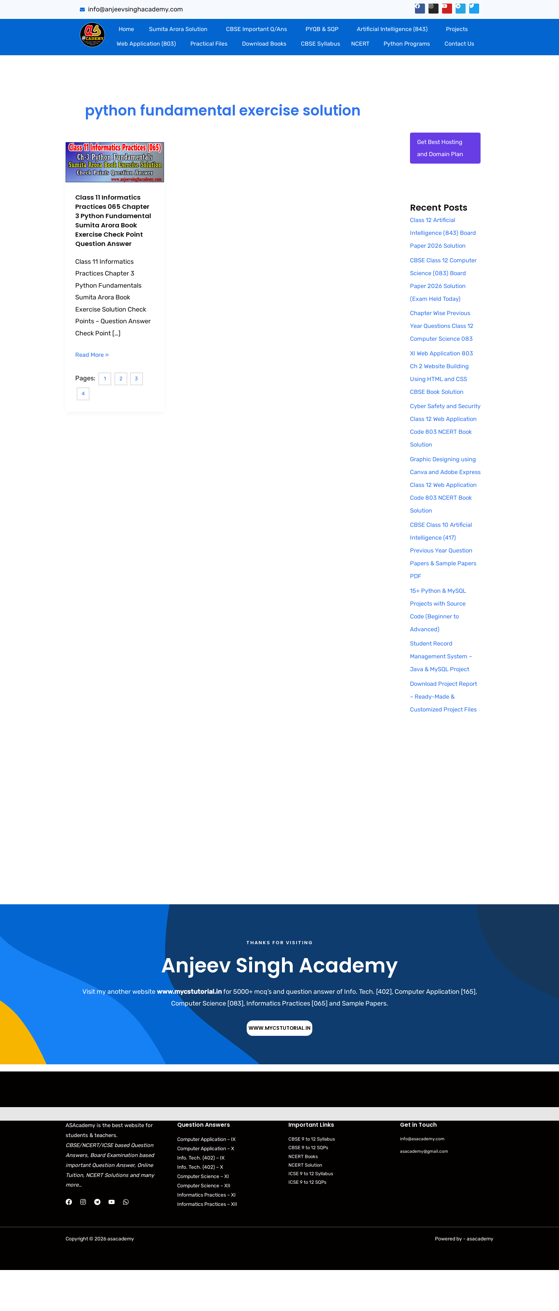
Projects (457, 29)
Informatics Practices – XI (206, 1236)
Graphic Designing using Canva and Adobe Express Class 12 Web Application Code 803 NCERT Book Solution (445, 512)
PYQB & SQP (322, 29)
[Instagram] (83, 1243)
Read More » (93, 363)
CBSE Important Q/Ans (256, 29)
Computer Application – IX (206, 1180)
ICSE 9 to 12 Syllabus (310, 1214)
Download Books (264, 43)
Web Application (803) (146, 43)
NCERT (360, 43)
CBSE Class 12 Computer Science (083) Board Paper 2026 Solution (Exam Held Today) (441, 300)
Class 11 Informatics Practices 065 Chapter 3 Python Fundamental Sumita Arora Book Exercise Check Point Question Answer (114, 225)
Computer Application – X (205, 1190)
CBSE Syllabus (320, 43)
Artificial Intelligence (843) (392, 29)
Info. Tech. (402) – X (200, 1208)
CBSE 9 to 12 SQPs (308, 1188)
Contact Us (459, 43)
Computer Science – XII (203, 1227)
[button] (180, 29)
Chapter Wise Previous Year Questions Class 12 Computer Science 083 (444, 353)
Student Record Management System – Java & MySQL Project (444, 684)
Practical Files (208, 43)
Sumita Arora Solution (178, 29)
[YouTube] (111, 1243)
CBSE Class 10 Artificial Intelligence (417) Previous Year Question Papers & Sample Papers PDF (444, 578)
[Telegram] (97, 1243)
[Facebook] (69, 1243)
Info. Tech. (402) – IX (201, 1199)
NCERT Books (303, 1197)
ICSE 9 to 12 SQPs (307, 1223)
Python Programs (407, 43)
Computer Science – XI (203, 1217)
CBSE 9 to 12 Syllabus (311, 1180)
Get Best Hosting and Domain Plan (442, 149)
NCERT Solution (305, 1206)
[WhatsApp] (126, 1243)
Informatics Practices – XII (207, 1245)
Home (126, 29)
